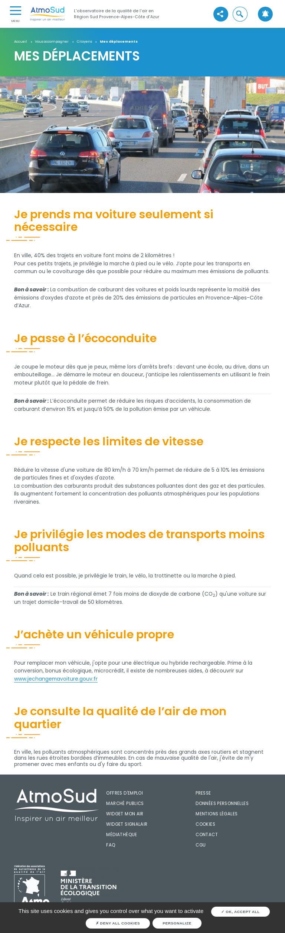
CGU (201, 845)
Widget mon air (124, 814)
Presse (203, 793)
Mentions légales (217, 814)
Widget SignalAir (126, 824)
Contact (207, 835)
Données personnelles (222, 803)
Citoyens (84, 41)
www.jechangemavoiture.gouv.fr (56, 678)
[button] (240, 14)
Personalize (177, 923)
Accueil (20, 41)
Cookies (205, 824)
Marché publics (125, 803)
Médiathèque (121, 835)
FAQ (110, 845)
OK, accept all (240, 912)
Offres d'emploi (124, 793)
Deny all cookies (118, 923)
